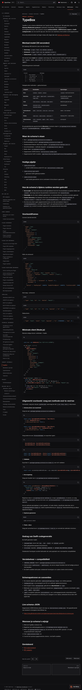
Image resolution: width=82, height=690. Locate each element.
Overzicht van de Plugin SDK (10, 243)
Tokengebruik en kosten (9, 332)
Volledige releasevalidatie (9, 404)
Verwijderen (7, 58)
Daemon (6, 26)
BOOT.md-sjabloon (7, 302)
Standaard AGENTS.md (8, 297)
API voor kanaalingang (8, 288)
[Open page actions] (78, 14)
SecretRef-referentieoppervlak (8, 335)
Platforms (51, 7)
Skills (5, 154)
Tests (4, 409)
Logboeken (7, 37)
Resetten (6, 45)
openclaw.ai (7, 687)
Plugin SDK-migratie (8, 277)
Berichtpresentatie (7, 290)
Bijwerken (6, 60)
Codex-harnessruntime (8, 219)
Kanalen (6, 97)
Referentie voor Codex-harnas (8, 215)
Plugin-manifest (7, 263)
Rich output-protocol (30, 645)
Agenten (6, 68)
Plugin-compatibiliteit (8, 280)
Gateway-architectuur (63, 35)
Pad (5, 148)
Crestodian (7, 23)
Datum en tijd (6, 358)
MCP (5, 185)
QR (5, 107)
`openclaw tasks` (8, 92)
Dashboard (7, 164)
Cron (5, 120)
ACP (5, 171)
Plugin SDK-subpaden (8, 246)
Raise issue (76, 656)
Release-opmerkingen (9, 390)
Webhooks (6, 141)
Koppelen (6, 105)
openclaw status (8, 55)
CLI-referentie (6, 16)
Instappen (6, 42)
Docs (5, 182)
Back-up (6, 21)
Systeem (6, 89)
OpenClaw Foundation (22, 684)
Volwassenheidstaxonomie (9, 398)
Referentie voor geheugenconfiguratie (8, 348)
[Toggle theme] (79, 2)
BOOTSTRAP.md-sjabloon (9, 305)
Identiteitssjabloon (7, 310)
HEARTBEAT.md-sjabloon (9, 308)
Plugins (6, 146)
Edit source (69, 656)
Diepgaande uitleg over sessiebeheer (8, 354)
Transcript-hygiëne (7, 344)
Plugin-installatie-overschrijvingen (7, 236)
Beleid (5, 151)
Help (77, 7)
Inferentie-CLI (7, 73)
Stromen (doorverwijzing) (10, 123)
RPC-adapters (6, 197)
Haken (5, 71)
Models (44, 7)
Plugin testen (6, 261)
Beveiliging (7, 50)
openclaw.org (15, 687)
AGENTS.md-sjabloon (8, 300)
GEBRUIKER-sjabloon (8, 318)
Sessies (6, 87)
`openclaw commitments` (10, 79)
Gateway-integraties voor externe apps (9, 200)
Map (5, 102)
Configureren (7, 138)
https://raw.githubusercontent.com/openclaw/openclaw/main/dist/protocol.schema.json (49, 611)
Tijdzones (5, 375)
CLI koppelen (7, 161)
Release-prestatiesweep (9, 406)
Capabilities (36, 7)
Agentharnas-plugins (8, 254)
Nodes (5, 128)
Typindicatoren (6, 370)
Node (5, 125)
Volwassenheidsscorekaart (9, 396)
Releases (24, 687)
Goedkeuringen (8, 115)
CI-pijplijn (5, 412)
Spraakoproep (7, 110)
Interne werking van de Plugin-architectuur (8, 274)
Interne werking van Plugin (9, 270)
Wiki (5, 190)
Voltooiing (6, 176)
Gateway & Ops (61, 7)
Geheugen (6, 76)
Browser (6, 117)
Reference (70, 7)
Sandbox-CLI (7, 131)
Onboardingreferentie (8, 329)
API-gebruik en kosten (8, 342)
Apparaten (6, 99)
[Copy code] (78, 69)
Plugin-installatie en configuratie (8, 257)
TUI (5, 166)
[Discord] (75, 2)
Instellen (6, 53)
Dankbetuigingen (7, 382)
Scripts (4, 414)
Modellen (6, 84)
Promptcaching (6, 339)
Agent (5, 65)
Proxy (5, 187)
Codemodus (6, 203)
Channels (20, 7)
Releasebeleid (6, 401)
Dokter (6, 29)
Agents (28, 7)
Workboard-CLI (8, 156)
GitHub (30, 687)
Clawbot (6, 174)
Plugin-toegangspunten (8, 249)
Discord (37, 687)
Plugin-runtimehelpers (8, 251)
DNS (5, 179)
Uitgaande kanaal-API (8, 282)
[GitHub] (72, 2)
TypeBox (5, 365)
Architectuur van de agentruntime (8, 326)
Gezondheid (7, 34)
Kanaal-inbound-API (8, 285)
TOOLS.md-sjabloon (8, 316)
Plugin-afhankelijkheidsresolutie (9, 231)
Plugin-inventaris (7, 225)
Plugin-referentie (7, 228)
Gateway (6, 31)
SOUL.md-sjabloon (7, 313)
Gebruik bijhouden (7, 373)
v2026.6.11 (6, 393)
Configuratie (7, 136)
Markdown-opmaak (7, 367)
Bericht (6, 81)
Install (13, 7)
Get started (5, 7)
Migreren (6, 39)
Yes (33, 656)
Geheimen (6, 47)
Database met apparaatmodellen (7, 207)
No (36, 656)
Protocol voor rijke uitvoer (9, 351)
